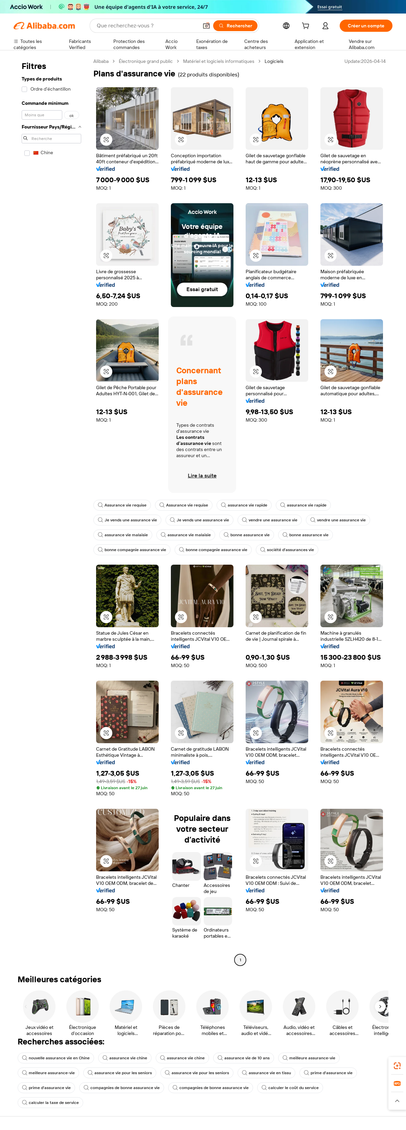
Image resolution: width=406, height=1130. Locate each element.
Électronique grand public (146, 61)
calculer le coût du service (290, 1087)
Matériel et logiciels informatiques (218, 61)
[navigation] (51, 511)
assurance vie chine (125, 1058)
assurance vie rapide (244, 505)
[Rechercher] (235, 25)
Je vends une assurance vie (127, 520)
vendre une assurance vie (269, 520)
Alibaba (101, 61)
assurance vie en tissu (266, 1073)
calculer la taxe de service (50, 1102)
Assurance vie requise (122, 505)
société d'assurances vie (287, 549)
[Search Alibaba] (147, 25)
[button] (206, 26)
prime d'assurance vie (328, 1073)
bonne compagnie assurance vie (132, 549)
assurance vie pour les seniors (120, 1073)
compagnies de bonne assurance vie (122, 1087)
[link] (397, 1066)
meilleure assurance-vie (309, 1058)
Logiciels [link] (274, 61)
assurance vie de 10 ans (244, 1058)
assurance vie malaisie (123, 535)
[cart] (307, 26)
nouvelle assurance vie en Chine (56, 1058)
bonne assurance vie (247, 535)
